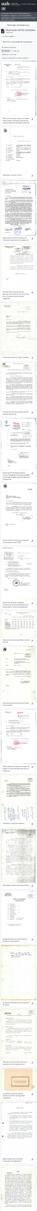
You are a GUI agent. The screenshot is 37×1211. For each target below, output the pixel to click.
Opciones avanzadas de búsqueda (17, 42)
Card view (6, 51)
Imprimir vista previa (9, 47)
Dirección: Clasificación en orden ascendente (15, 58)
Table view (15, 51)
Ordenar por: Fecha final (9, 54)
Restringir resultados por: (18, 25)
